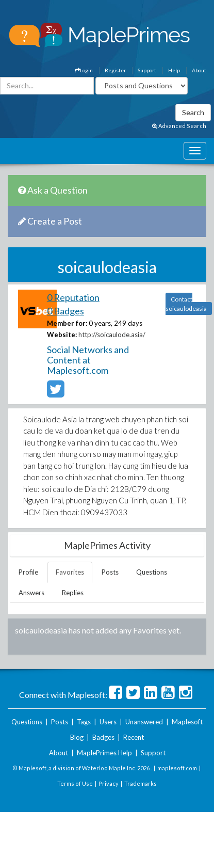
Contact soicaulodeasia (186, 303)
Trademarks (140, 783)
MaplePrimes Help (104, 753)
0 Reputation (73, 297)
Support (147, 70)
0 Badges (65, 310)
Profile (28, 572)
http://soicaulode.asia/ (111, 334)
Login (84, 70)
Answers (31, 593)
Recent (133, 737)
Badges (103, 737)
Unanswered (144, 722)
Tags (84, 722)
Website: (62, 334)
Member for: (67, 323)
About (199, 70)
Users (108, 722)
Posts (110, 572)
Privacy (108, 783)
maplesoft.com (177, 768)
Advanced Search (179, 125)
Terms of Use (75, 783)
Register (115, 70)
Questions (151, 572)
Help (174, 70)
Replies (73, 593)
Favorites (70, 572)
